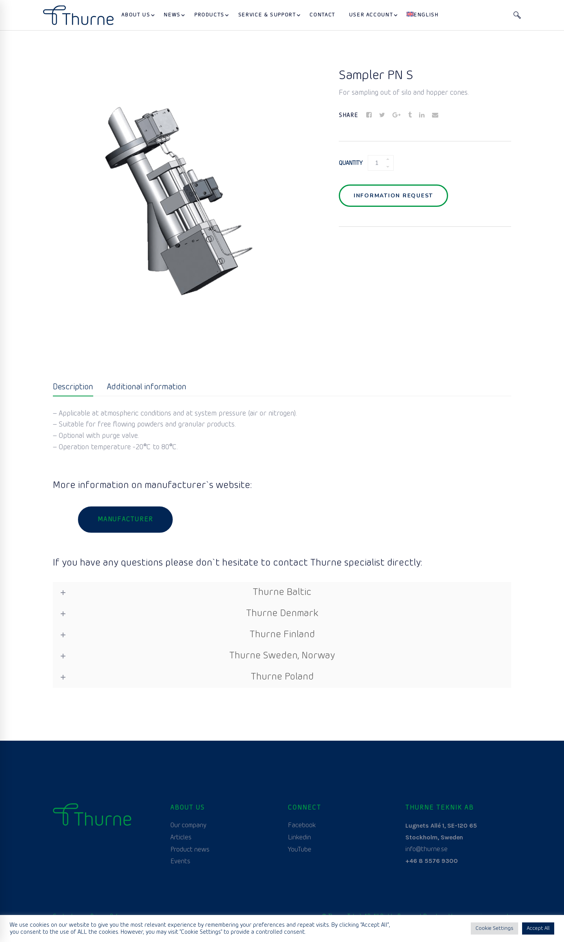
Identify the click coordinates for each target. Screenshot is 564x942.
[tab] (73, 387)
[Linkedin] (421, 115)
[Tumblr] (409, 115)
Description (73, 387)
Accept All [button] (538, 928)
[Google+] (396, 115)
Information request (393, 195)
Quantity (351, 163)
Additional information (146, 387)
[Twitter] (382, 115)
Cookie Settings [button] (494, 928)
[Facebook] (368, 115)
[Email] (435, 115)
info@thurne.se (426, 849)
